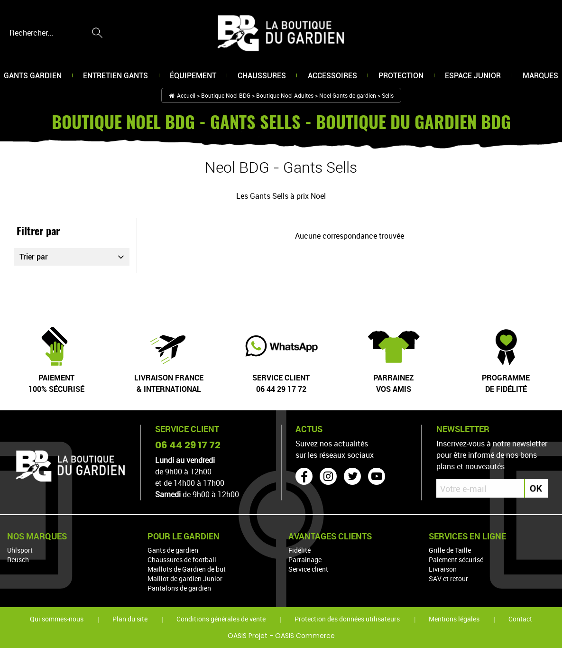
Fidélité (299, 550)
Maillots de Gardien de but (186, 569)
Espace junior (473, 76)
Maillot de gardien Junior (184, 578)
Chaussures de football (181, 559)
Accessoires (332, 76)
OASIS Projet (247, 635)
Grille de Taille (450, 550)
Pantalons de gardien (179, 587)
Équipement (193, 76)
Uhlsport (20, 550)
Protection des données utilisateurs (347, 618)
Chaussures (262, 76)
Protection (401, 76)
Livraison (443, 569)
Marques (540, 76)
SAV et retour (448, 578)
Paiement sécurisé (456, 559)
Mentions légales (454, 618)
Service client (308, 569)
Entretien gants (115, 76)
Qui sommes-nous (56, 618)
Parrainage (305, 559)
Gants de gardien (172, 550)
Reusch (18, 559)
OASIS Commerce (305, 635)
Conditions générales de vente (221, 618)
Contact (520, 618)
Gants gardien (33, 76)
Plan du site (129, 618)
